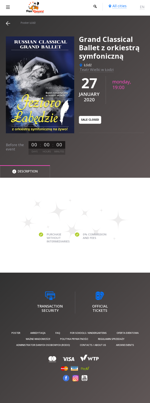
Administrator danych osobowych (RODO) (43, 345)
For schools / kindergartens (88, 333)
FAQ (57, 333)
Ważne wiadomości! (38, 339)
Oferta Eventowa (128, 333)
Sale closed (90, 119)
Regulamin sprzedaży (111, 339)
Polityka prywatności (74, 339)
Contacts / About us (93, 345)
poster (16, 333)
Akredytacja (38, 333)
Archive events (125, 345)
